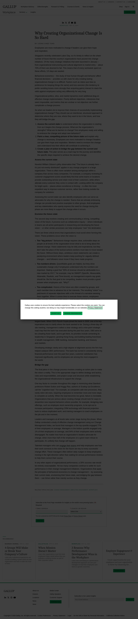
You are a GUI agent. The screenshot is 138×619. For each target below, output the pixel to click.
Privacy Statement (95, 308)
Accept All (56, 313)
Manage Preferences (72, 313)
